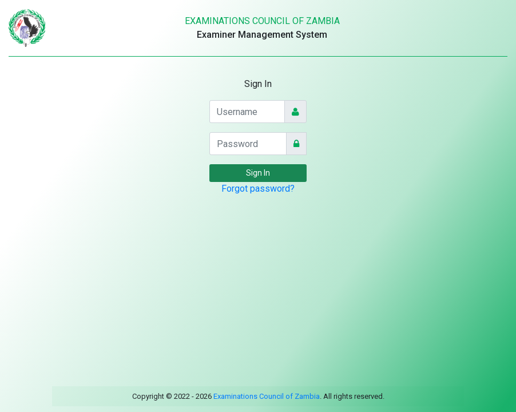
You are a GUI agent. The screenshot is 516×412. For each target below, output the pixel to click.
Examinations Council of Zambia (266, 396)
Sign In (258, 172)
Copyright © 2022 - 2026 (172, 396)
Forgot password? (258, 188)
